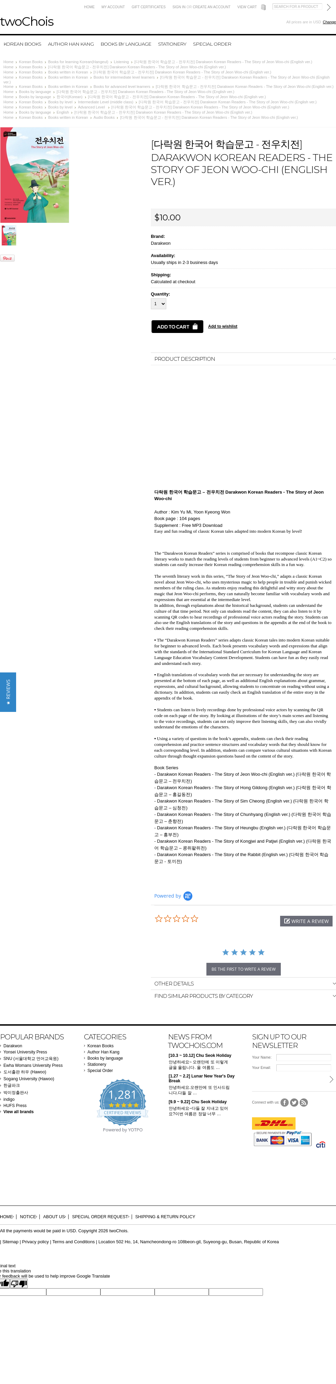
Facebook (284, 1102)
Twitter (294, 1102)
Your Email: (261, 1067)
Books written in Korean (68, 72)
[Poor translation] (19, 1283)
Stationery (172, 44)
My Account (113, 7)
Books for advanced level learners (122, 86)
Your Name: (262, 1057)
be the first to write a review (244, 969)
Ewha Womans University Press (33, 1065)
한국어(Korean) (70, 97)
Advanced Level (92, 107)
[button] (306, 921)
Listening (121, 62)
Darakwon (161, 243)
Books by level (60, 102)
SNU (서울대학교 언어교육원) (31, 1058)
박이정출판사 (15, 1092)
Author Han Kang (71, 44)
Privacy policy (35, 1241)
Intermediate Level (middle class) (105, 102)
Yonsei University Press (25, 1052)
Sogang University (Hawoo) (28, 1078)
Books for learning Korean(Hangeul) (78, 62)
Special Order (212, 44)
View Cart (247, 7)
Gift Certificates (149, 7)
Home (89, 7)
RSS (304, 1102)
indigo (8, 1099)
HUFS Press (15, 1105)
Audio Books (104, 117)
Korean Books (22, 44)
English (63, 112)
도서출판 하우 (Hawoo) (24, 1072)
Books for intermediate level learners (124, 77)
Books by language (125, 44)
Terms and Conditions (73, 1241)
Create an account (211, 7)
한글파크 (11, 1085)
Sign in (178, 7)
